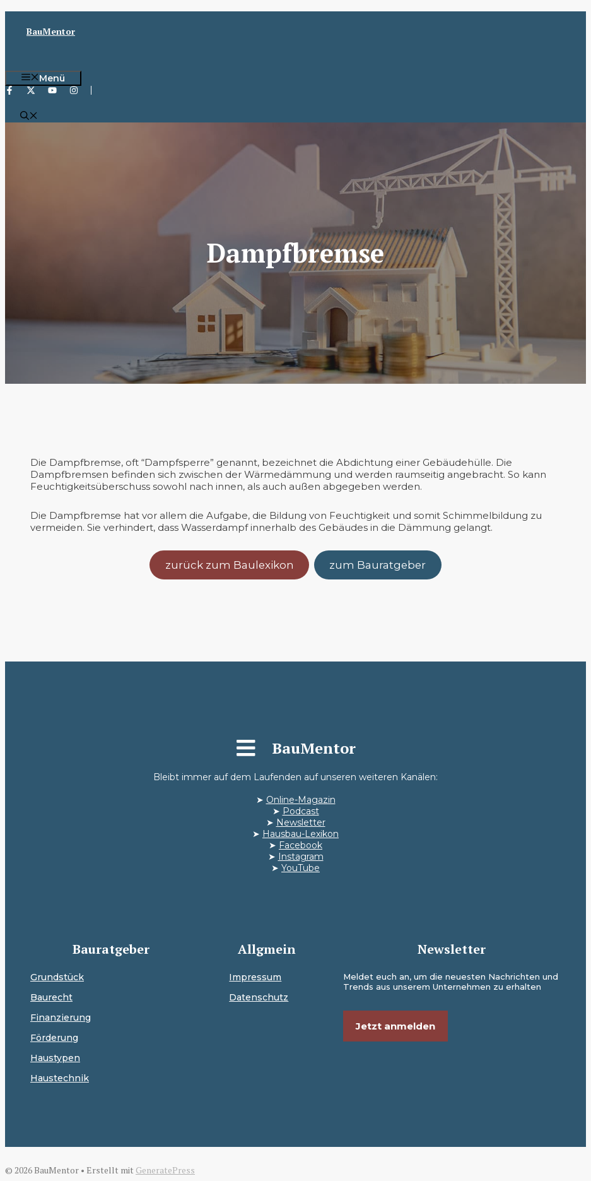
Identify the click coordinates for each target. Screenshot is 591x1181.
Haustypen (55, 1058)
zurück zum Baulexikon (229, 565)
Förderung (54, 1037)
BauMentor (50, 31)
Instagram (301, 856)
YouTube (300, 868)
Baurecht (51, 997)
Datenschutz (258, 997)
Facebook (300, 845)
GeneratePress (165, 1170)
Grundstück (57, 977)
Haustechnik (59, 1078)
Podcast (301, 811)
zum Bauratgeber (377, 565)
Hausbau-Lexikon (300, 834)
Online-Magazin (301, 799)
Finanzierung (60, 1017)
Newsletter (300, 822)
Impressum (255, 977)
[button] (29, 116)
